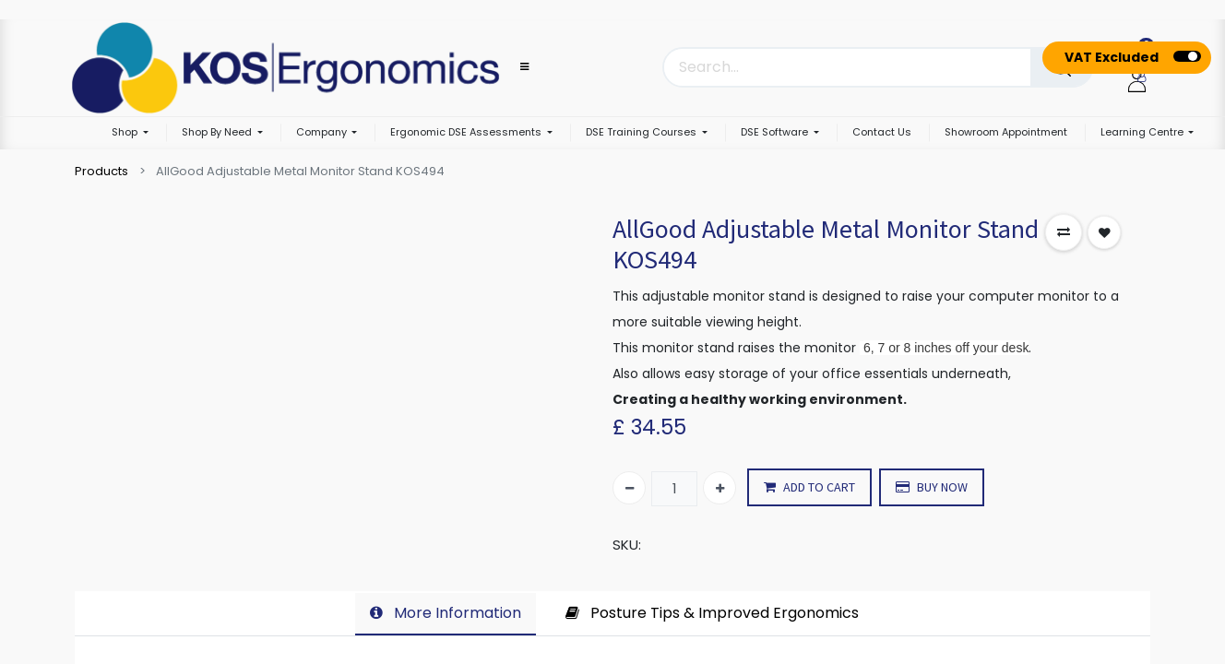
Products (101, 171)
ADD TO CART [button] (809, 487)
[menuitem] (882, 133)
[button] (1063, 232)
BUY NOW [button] (932, 487)
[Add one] (719, 487)
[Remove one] (629, 487)
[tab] (445, 614)
